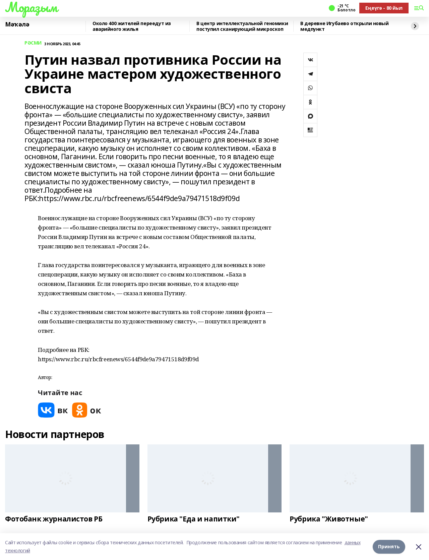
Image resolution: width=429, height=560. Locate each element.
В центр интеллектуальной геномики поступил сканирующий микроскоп (242, 26)
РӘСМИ (33, 43)
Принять (389, 546)
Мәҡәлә (17, 24)
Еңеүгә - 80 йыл (384, 8)
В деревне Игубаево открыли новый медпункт (344, 26)
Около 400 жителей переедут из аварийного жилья (132, 26)
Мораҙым (31, 7)
